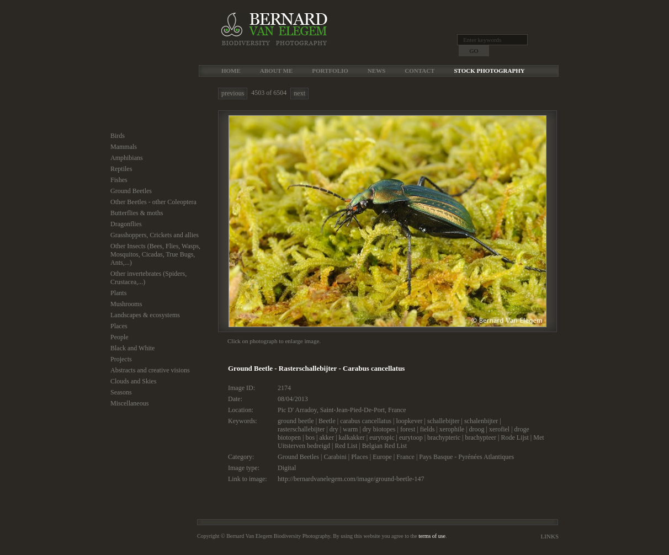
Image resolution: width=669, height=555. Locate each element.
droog (476, 429)
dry (334, 429)
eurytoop (411, 437)
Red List (345, 446)
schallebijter (443, 421)
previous (232, 93)
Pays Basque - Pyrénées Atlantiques (466, 457)
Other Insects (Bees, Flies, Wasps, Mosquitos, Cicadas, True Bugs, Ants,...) (155, 254)
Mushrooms (126, 304)
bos (310, 437)
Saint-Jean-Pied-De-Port (352, 410)
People (119, 337)
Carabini (334, 457)
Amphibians (126, 158)
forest (407, 429)
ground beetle (296, 421)
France (397, 410)
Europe (382, 457)
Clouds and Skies (133, 381)
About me (276, 70)
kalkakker (352, 437)
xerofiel (499, 429)
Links (550, 536)
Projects (121, 359)
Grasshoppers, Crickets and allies (154, 235)
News (376, 70)
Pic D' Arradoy (297, 410)
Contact (419, 70)
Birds (117, 136)
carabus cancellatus (365, 421)
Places (119, 326)
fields (427, 429)
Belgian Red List (384, 446)
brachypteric (443, 437)
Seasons (121, 392)
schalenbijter (481, 421)
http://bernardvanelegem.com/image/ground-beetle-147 (351, 479)
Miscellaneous (129, 403)
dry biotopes (379, 429)
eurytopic (381, 437)
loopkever (409, 421)
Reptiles (121, 169)
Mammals (123, 147)
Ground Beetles (131, 191)
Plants (118, 293)
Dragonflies (126, 224)
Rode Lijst (514, 437)
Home (231, 70)
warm (350, 429)
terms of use (431, 536)
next (299, 93)
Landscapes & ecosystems (145, 315)
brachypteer (480, 437)
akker (326, 437)
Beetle (327, 421)
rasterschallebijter (301, 429)
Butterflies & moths (136, 213)
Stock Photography (489, 70)
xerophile (451, 429)
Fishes (119, 180)
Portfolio (330, 70)
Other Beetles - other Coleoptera (153, 202)
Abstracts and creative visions (150, 370)
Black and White (132, 348)
